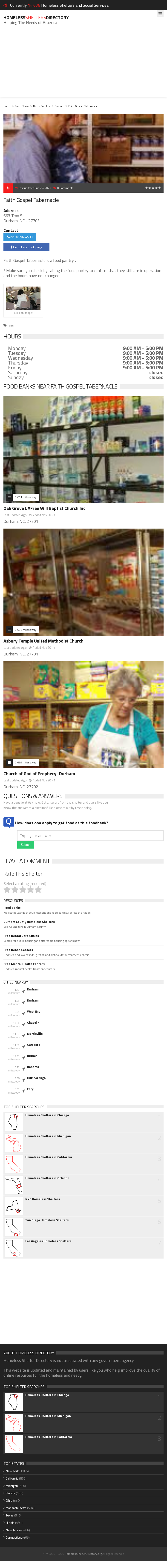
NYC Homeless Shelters (42, 1199)
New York (12, 1470)
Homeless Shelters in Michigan (48, 1136)
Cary (30, 1089)
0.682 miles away (25, 630)
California (12, 1478)
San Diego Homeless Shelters (47, 1220)
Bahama (33, 1067)
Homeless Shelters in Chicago (47, 1115)
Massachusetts (16, 1507)
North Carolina (42, 106)
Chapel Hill (34, 1022)
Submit (25, 844)
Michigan (12, 1485)
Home (7, 106)
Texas (10, 1515)
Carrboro (33, 1045)
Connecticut (14, 1537)
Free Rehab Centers (18, 950)
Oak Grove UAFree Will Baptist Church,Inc (44, 508)
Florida (10, 1493)
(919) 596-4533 (20, 236)
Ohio (9, 1500)
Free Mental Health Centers (24, 964)
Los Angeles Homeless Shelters (48, 1241)
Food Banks (22, 106)
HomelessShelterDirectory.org (83, 1554)
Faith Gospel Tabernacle (83, 106)
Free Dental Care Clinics (21, 936)
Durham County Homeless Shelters (29, 922)
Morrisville (35, 1034)
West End (33, 1011)
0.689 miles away (25, 762)
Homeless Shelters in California (48, 1157)
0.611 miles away (25, 497)
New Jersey (14, 1530)
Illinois (10, 1522)
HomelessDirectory (36, 17)
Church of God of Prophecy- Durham (39, 773)
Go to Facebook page (26, 247)
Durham (59, 106)
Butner (32, 1056)
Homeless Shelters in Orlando (47, 1178)
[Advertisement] (83, 64)
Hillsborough (36, 1078)
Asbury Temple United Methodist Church (43, 640)
